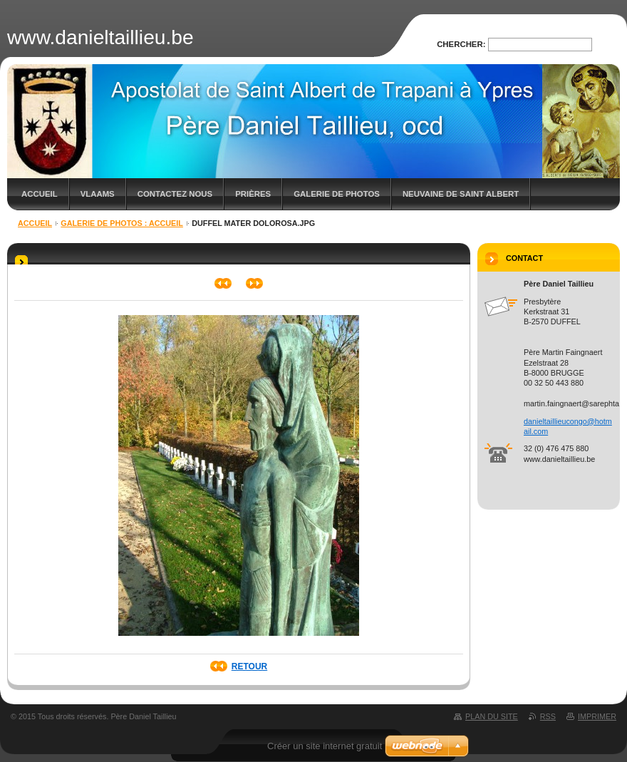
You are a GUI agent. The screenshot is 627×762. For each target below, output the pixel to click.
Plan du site (491, 716)
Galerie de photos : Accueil (122, 223)
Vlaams (98, 194)
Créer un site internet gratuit (324, 746)
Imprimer (597, 716)
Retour (249, 666)
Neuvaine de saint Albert (461, 194)
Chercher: (461, 44)
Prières (253, 194)
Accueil (39, 194)
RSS (548, 716)
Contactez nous (175, 194)
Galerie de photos (337, 194)
